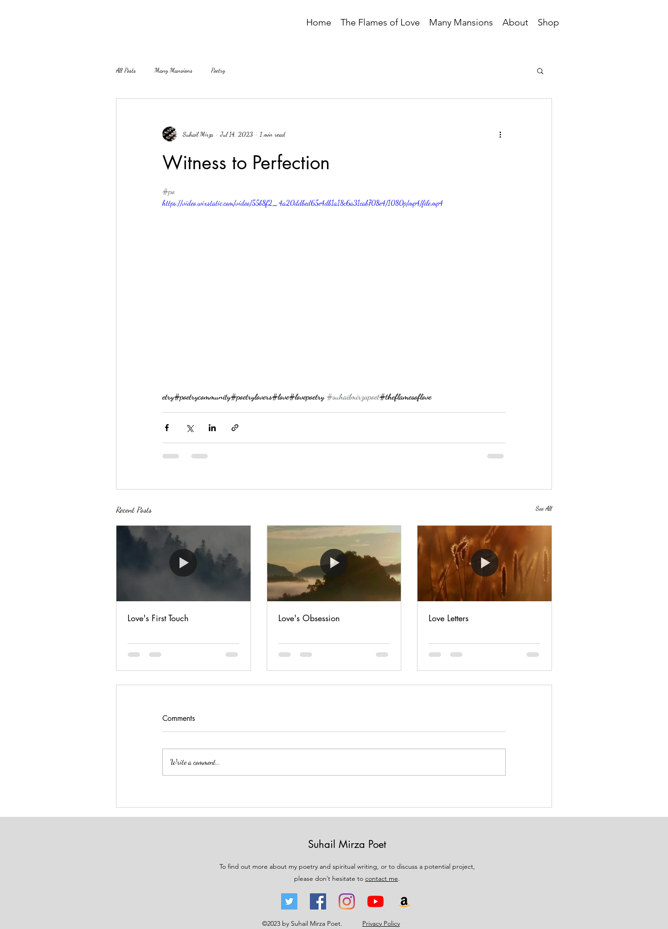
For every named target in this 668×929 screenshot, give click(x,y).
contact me (381, 878)
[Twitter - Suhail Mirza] (289, 901)
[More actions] (500, 134)
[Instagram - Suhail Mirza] (347, 901)
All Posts (126, 70)
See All (544, 508)
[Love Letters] (485, 563)
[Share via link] (235, 427)
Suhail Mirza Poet (347, 844)
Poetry (218, 70)
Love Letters (449, 618)
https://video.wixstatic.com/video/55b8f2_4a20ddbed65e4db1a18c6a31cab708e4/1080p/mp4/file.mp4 (302, 202)
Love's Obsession (309, 618)
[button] (540, 70)
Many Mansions (173, 70)
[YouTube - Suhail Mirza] (375, 901)
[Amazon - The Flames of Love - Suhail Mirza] (404, 901)
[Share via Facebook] (166, 427)
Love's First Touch (158, 618)
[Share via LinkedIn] (212, 427)
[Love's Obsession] (334, 563)
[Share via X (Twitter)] (189, 427)
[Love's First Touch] (183, 563)
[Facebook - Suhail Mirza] (318, 901)
